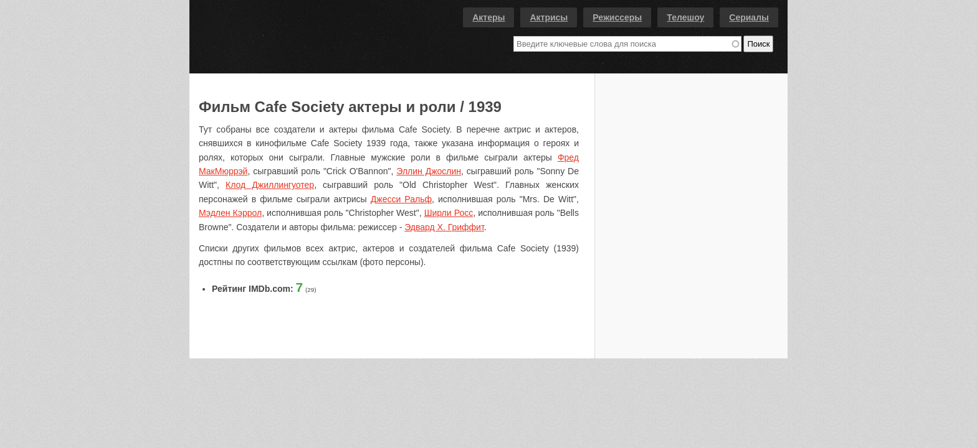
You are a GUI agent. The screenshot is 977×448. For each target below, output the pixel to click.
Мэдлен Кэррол (230, 213)
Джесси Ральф (401, 199)
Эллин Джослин (428, 171)
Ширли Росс (449, 213)
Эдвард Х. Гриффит (444, 227)
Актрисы (549, 17)
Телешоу (685, 17)
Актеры (488, 17)
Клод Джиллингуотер (270, 185)
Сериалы (749, 17)
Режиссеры (617, 17)
